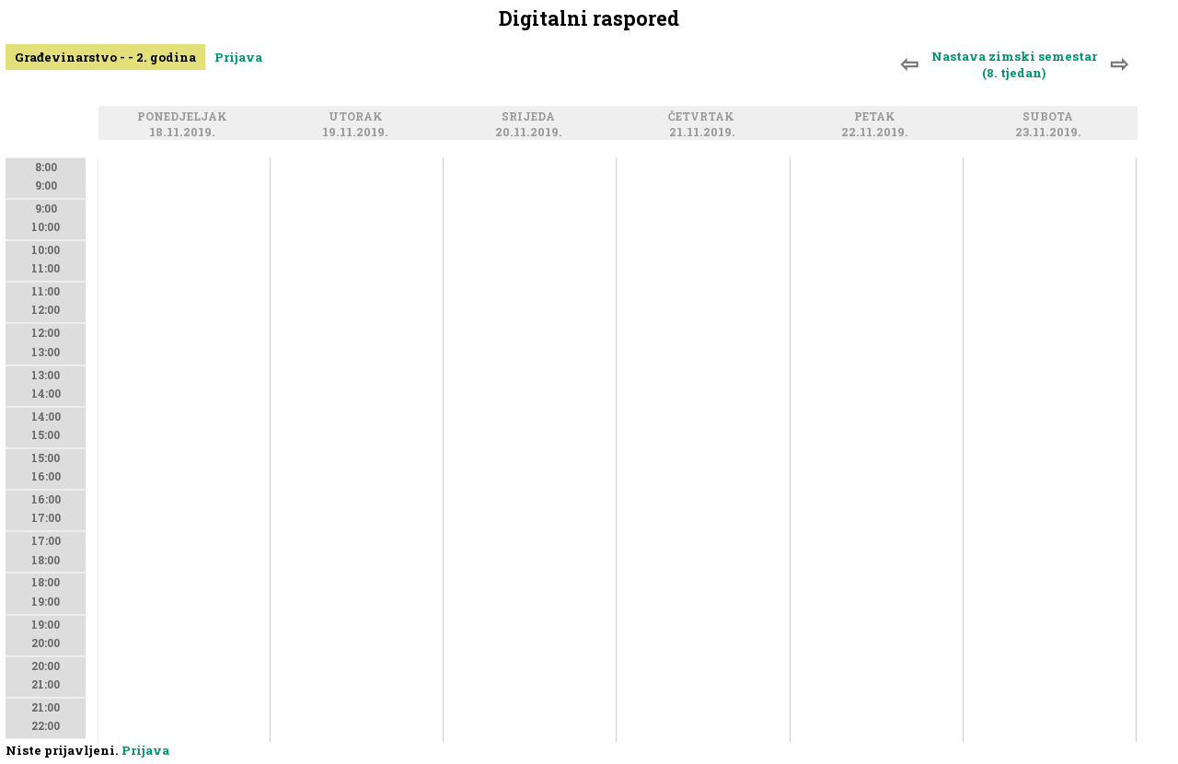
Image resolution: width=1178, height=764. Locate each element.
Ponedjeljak (185, 117)
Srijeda (531, 117)
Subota (1050, 117)
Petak (877, 117)
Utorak (358, 117)
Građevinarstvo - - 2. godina (105, 57)
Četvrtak (704, 117)
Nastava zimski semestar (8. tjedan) (1014, 64)
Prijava (238, 57)
